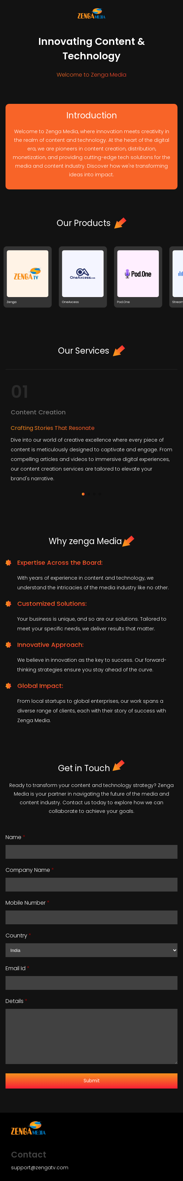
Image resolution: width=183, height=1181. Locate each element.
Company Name (30, 870)
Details (17, 1001)
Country (18, 935)
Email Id (18, 968)
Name (16, 837)
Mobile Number (28, 903)
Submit (92, 1080)
